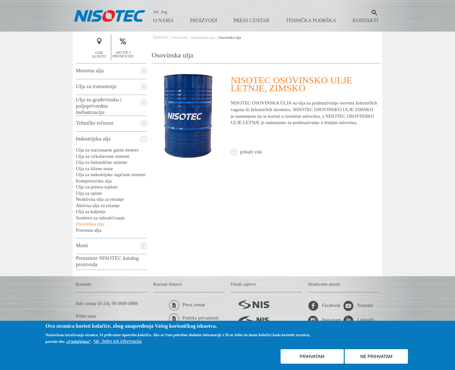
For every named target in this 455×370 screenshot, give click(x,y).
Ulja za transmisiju (96, 86)
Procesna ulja (88, 230)
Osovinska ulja (90, 223)
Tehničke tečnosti (94, 123)
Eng (164, 12)
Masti (82, 245)
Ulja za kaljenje (91, 211)
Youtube (358, 306)
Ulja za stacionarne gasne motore (107, 149)
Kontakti (365, 20)
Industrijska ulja (203, 37)
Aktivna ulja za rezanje (98, 205)
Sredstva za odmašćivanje (100, 217)
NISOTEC (161, 37)
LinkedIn (358, 320)
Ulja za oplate (89, 193)
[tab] (111, 71)
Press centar (252, 20)
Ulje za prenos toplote (97, 186)
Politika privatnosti (194, 318)
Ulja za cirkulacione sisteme (103, 156)
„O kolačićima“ (78, 341)
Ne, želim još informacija (118, 341)
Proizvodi (203, 20)
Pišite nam (86, 316)
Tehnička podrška (311, 20)
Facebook (324, 306)
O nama (163, 20)
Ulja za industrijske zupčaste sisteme (111, 174)
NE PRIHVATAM (376, 356)
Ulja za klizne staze (94, 168)
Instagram (324, 320)
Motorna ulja (90, 71)
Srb (156, 12)
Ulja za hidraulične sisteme (101, 162)
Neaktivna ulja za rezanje (100, 199)
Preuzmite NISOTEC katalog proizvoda (107, 261)
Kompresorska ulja (94, 180)
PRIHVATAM (312, 356)
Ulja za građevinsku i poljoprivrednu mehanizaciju (99, 106)
